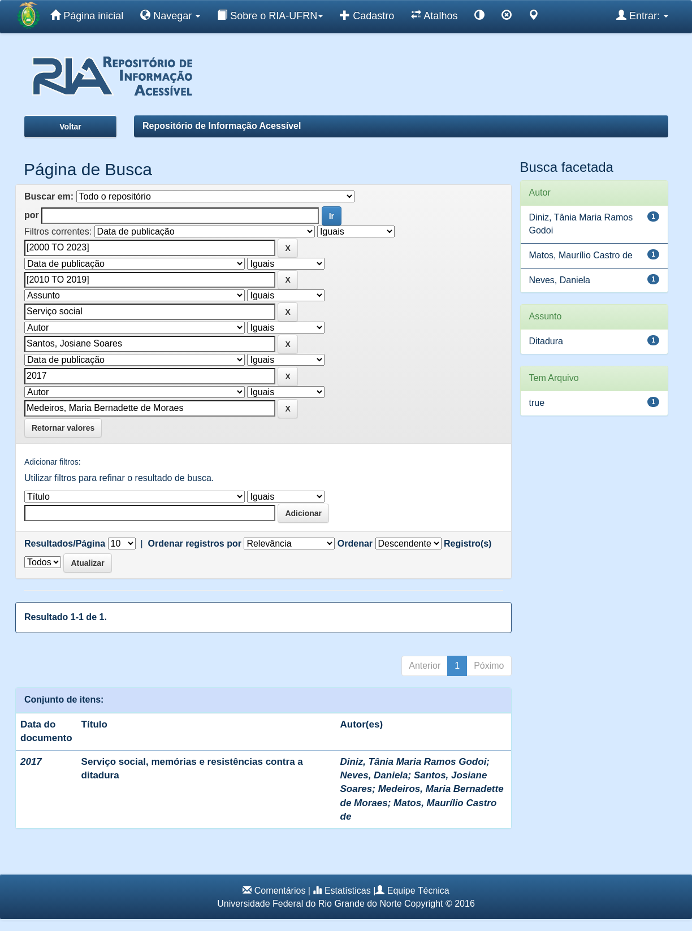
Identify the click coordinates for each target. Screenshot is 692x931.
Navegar (170, 15)
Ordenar (355, 543)
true (537, 403)
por (31, 215)
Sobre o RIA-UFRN (270, 15)
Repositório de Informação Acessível (221, 126)
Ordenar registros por (194, 543)
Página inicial (86, 15)
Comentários (280, 890)
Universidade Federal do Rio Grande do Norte (309, 903)
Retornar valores (63, 427)
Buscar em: (48, 196)
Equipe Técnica (418, 890)
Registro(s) (467, 543)
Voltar (70, 126)
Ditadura (546, 341)
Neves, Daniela (374, 775)
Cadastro (367, 15)
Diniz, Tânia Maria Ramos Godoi (413, 761)
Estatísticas (348, 890)
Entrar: (642, 15)
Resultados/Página (64, 543)
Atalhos (434, 15)
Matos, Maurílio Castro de (581, 255)
